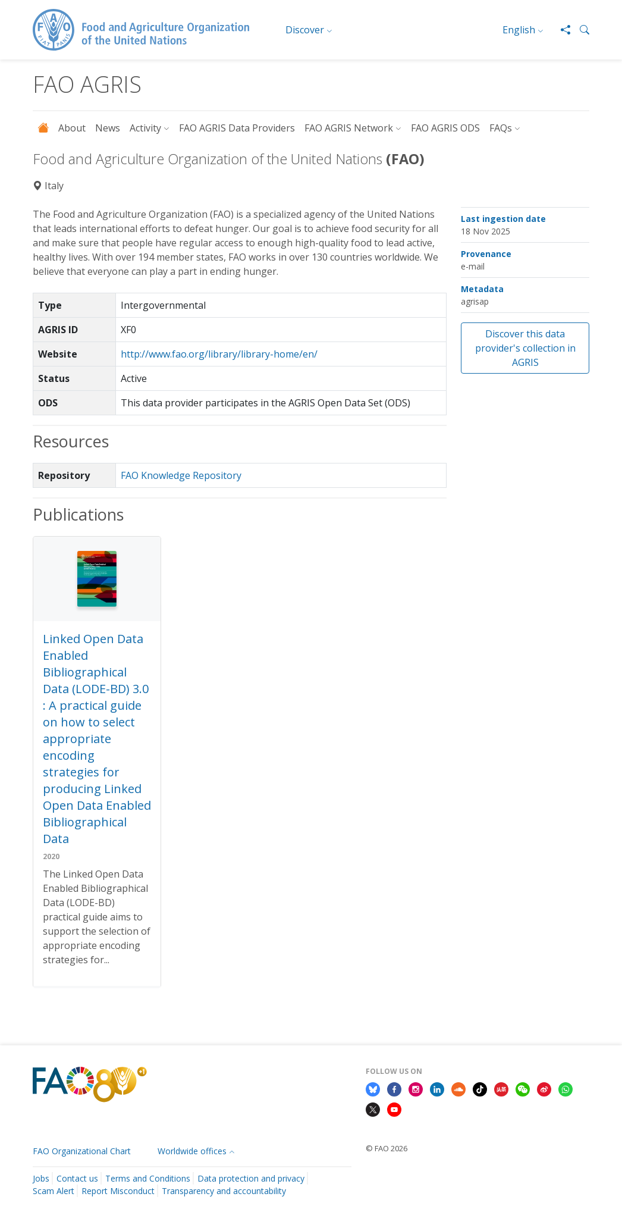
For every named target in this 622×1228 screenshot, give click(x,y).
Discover (304, 29)
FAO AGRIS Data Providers (237, 127)
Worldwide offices (192, 1151)
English (518, 29)
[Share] (560, 30)
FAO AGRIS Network (348, 127)
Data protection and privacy (250, 1178)
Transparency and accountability (224, 1190)
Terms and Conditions (147, 1178)
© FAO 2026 (386, 1148)
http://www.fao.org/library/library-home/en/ (219, 354)
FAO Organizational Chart (82, 1151)
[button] (579, 30)
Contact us (77, 1178)
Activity (145, 127)
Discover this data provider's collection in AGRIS (525, 348)
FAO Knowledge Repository (181, 475)
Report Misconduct (118, 1190)
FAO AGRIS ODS (445, 127)
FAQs (500, 127)
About (72, 127)
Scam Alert (53, 1190)
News (107, 127)
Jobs (41, 1178)
